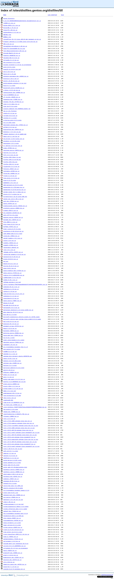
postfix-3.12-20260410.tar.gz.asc (14, 381)
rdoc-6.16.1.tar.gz (9, 398)
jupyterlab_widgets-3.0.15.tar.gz (14, 254)
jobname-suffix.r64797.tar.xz (13, 252)
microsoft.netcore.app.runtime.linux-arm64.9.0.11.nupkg (22, 319)
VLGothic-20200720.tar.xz (11, 55)
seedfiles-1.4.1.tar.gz (11, 458)
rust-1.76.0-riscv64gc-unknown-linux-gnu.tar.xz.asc (20, 425)
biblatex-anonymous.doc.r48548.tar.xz (15, 76)
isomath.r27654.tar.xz (10, 245)
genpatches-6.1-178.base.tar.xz (13, 187)
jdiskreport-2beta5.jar (11, 247)
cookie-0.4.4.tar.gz (10, 113)
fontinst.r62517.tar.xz (11, 169)
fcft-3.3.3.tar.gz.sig (10, 155)
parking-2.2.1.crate (10, 365)
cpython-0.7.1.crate (10, 118)
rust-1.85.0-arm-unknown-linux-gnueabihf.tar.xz (19, 437)
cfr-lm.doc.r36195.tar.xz (11, 97)
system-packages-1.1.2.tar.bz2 (13, 504)
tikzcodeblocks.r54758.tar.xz (13, 520)
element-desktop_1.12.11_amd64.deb (14, 134)
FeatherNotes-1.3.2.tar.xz (12, 32)
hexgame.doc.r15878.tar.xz (12, 219)
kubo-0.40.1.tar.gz (9, 268)
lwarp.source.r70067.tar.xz (12, 300)
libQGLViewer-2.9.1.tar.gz (12, 277)
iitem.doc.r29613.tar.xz (11, 236)
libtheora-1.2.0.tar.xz (11, 289)
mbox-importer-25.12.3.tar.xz (13, 312)
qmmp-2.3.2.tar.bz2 (9, 391)
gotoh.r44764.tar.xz (10, 203)
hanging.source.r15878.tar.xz (13, 217)
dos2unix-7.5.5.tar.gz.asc (12, 132)
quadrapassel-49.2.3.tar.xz (12, 393)
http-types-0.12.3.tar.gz (11, 224)
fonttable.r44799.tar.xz (11, 171)
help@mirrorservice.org (107, 574)
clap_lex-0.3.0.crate (10, 106)
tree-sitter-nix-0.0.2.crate (12, 532)
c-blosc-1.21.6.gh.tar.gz (11, 90)
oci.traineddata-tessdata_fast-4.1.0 (15, 347)
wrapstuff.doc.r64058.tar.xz (12, 553)
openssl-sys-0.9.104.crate (12, 361)
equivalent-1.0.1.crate (11, 143)
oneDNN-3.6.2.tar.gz (10, 351)
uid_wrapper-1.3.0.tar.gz (11, 541)
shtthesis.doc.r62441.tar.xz (12, 476)
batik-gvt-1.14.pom (9, 74)
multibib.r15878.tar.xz (11, 331)
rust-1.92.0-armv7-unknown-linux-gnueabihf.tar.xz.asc (21, 446)
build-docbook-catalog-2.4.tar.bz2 (14, 83)
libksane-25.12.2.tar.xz (11, 287)
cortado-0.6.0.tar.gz (10, 115)
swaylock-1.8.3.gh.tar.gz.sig (13, 499)
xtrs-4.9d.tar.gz (9, 562)
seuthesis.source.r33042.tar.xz (13, 469)
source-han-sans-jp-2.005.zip (13, 485)
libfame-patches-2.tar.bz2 (12, 282)
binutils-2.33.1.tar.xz (11, 78)
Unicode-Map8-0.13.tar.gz (11, 53)
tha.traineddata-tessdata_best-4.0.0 (15, 513)
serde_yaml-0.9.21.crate (11, 465)
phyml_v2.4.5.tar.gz (10, 374)
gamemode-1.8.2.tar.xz (10, 182)
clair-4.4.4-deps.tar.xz (11, 104)
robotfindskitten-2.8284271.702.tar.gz (16, 414)
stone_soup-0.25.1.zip (10, 492)
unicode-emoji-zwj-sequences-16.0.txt (15, 543)
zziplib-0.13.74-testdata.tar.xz (14, 569)
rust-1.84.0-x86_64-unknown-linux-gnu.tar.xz (18, 430)
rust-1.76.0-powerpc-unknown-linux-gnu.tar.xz (18, 423)
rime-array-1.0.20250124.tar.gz (13, 402)
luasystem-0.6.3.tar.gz (11, 298)
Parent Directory (9, 18)
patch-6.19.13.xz (9, 370)
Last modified (52, 15)
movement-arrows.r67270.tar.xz (13, 326)
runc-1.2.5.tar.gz (9, 418)
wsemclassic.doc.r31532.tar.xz (13, 557)
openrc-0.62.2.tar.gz (10, 358)
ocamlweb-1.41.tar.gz (10, 344)
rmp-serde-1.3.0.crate (10, 409)
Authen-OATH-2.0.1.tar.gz (11, 25)
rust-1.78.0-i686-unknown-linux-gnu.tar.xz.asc (19, 428)
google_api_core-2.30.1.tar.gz (13, 199)
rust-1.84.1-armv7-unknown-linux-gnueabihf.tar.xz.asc (21, 432)
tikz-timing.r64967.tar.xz (12, 518)
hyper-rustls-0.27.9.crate (12, 229)
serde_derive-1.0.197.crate (12, 460)
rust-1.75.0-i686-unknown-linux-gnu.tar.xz (17, 421)
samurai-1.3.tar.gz (9, 453)
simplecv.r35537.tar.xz (11, 479)
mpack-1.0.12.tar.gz (10, 328)
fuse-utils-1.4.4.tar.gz (11, 178)
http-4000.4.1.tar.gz (10, 222)
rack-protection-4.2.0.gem (12, 395)
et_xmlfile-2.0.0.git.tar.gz (12, 145)
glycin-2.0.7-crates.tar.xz (12, 194)
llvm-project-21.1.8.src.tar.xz (13, 293)
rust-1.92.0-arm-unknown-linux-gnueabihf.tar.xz (19, 444)
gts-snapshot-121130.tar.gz (12, 213)
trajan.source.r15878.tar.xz (12, 527)
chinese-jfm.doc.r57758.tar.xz (13, 101)
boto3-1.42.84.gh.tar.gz (11, 81)
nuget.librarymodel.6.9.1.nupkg (13, 340)
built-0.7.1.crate (9, 85)
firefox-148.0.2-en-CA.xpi (12, 159)
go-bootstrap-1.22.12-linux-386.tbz (15, 196)
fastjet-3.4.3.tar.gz (10, 152)
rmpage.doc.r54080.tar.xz (11, 411)
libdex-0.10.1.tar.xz (10, 280)
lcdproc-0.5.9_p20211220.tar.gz (13, 275)
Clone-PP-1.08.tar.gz (10, 30)
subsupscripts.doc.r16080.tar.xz (14, 495)
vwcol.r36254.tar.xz (10, 550)
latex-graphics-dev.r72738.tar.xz (14, 270)
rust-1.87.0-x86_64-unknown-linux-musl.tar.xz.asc (20, 442)
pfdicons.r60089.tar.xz (11, 372)
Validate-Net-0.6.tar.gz (11, 58)
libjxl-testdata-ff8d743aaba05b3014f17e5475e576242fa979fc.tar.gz (25, 284)
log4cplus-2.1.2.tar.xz (11, 296)
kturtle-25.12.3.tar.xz (11, 266)
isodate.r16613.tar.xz (10, 243)
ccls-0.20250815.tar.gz (11, 95)
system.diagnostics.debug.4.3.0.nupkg (15, 506)
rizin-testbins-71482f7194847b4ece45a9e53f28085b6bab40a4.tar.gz (24, 407)
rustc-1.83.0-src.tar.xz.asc (12, 448)
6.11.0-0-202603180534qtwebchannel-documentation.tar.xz (22, 21)
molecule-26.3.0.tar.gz (11, 324)
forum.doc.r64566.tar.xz (11, 173)
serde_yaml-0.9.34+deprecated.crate (15, 467)
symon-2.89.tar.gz (9, 502)
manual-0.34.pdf (8, 303)
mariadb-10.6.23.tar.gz (11, 305)
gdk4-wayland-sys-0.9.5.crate (13, 185)
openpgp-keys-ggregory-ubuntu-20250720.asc (17, 356)
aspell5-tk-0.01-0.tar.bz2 (12, 69)
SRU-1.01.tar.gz (8, 44)
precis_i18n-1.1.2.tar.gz (11, 386)
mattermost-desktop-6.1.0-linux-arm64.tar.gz (18, 310)
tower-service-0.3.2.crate (12, 525)
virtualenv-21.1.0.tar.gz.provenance (15, 548)
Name (4, 15)
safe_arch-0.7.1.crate (10, 451)
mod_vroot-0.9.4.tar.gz (11, 321)
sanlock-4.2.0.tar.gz (10, 455)
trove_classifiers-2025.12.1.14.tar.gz (16, 534)
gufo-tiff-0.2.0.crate (10, 215)
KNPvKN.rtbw (7, 34)
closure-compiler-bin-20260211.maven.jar (16, 108)
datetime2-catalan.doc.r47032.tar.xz (15, 125)
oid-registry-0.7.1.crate (11, 349)
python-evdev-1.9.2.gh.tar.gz (13, 388)
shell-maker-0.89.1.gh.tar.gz (13, 474)
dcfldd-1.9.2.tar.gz (10, 127)
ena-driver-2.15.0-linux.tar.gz (13, 139)
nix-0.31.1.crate (9, 337)
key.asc (5, 261)
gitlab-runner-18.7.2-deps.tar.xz (14, 192)
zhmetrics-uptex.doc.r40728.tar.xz (14, 564)
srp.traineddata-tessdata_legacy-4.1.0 (16, 490)
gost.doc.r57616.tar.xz (11, 201)
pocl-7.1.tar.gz (8, 377)
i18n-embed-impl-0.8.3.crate (12, 233)
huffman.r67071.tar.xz (10, 226)
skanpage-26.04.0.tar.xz (11, 481)
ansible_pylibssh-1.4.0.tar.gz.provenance (17, 64)
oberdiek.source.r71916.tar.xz (13, 342)
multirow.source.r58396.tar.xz (13, 333)
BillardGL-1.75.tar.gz (10, 27)
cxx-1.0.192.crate (9, 122)
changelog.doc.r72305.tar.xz (12, 99)
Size (62, 15)
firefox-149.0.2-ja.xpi (11, 164)
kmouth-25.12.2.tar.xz (10, 263)
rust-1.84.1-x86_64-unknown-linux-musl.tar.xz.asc (20, 435)
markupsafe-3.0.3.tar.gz (11, 307)
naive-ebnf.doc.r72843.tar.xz (13, 335)
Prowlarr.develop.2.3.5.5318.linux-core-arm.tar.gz (20, 41)
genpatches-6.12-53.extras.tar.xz (14, 189)
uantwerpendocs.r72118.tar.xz (13, 539)
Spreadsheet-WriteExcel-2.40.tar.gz (15, 46)
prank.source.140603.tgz (11, 384)
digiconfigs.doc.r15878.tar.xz (13, 129)
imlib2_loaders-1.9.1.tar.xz (12, 238)
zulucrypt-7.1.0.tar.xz (11, 566)
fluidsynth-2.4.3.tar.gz (11, 166)
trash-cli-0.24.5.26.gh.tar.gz (13, 529)
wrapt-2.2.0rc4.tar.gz (10, 555)
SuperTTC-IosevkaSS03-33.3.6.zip (14, 48)
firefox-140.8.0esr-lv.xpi (12, 157)
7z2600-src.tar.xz (9, 23)
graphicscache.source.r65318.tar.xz (15, 206)
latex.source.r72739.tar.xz (12, 273)
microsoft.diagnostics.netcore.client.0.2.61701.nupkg (21, 317)
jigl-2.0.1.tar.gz (9, 250)
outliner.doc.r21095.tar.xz (12, 363)
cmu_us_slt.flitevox (10, 111)
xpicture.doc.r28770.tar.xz (12, 560)
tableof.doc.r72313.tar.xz (12, 511)
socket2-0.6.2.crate (10, 483)
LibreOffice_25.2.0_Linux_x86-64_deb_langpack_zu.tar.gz (22, 39)
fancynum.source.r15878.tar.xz (13, 150)
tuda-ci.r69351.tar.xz (10, 536)
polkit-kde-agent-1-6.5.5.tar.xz (14, 379)
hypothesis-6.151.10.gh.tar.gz (13, 231)
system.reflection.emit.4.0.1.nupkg (15, 509)
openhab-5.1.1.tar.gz (10, 354)
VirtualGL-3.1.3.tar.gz (11, 60)
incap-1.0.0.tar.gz (9, 240)
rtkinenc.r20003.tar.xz (11, 416)
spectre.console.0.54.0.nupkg (13, 488)
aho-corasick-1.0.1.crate (11, 62)
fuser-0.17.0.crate (9, 180)
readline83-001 (8, 400)
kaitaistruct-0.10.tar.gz (11, 256)
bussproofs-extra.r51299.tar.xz (13, 88)
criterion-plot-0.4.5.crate (12, 120)
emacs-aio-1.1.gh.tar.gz (11, 136)
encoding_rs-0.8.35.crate (11, 141)
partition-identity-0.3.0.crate (13, 368)
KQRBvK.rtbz (7, 37)
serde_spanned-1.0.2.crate (12, 462)
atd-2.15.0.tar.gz (9, 71)
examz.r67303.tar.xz (10, 148)
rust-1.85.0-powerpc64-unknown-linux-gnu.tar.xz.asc (20, 439)
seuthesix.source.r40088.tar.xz (13, 472)
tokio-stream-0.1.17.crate (12, 523)
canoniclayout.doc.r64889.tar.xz (14, 92)
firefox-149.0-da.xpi (10, 162)
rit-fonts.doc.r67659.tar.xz (12, 405)
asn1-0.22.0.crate (9, 67)
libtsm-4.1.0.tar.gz (10, 291)
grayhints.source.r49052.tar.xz (13, 208)
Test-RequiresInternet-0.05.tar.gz (14, 51)
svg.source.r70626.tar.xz (11, 497)
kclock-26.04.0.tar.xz (10, 259)
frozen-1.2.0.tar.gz (10, 176)
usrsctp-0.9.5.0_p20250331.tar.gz (14, 546)
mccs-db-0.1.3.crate (10, 314)
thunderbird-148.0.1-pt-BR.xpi (13, 516)
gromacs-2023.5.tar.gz (10, 210)
